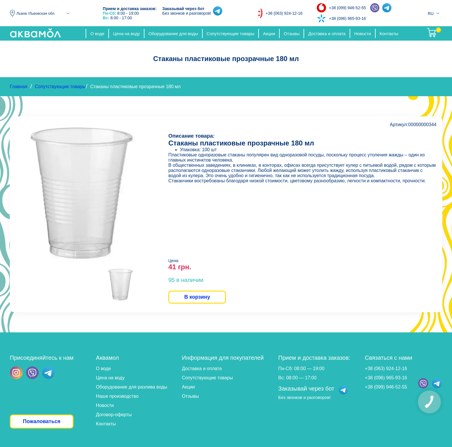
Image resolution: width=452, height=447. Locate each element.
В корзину (197, 297)
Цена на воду (126, 33)
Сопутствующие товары (231, 33)
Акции (269, 33)
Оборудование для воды (173, 33)
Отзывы (292, 33)
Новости (362, 33)
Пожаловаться (41, 421)
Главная (18, 86)
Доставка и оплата (326, 33)
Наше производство (117, 396)
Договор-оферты (114, 414)
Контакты (389, 33)
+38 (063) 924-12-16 (283, 13)
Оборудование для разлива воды (131, 387)
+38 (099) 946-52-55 (347, 7)
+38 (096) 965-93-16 (347, 18)
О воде (97, 33)
